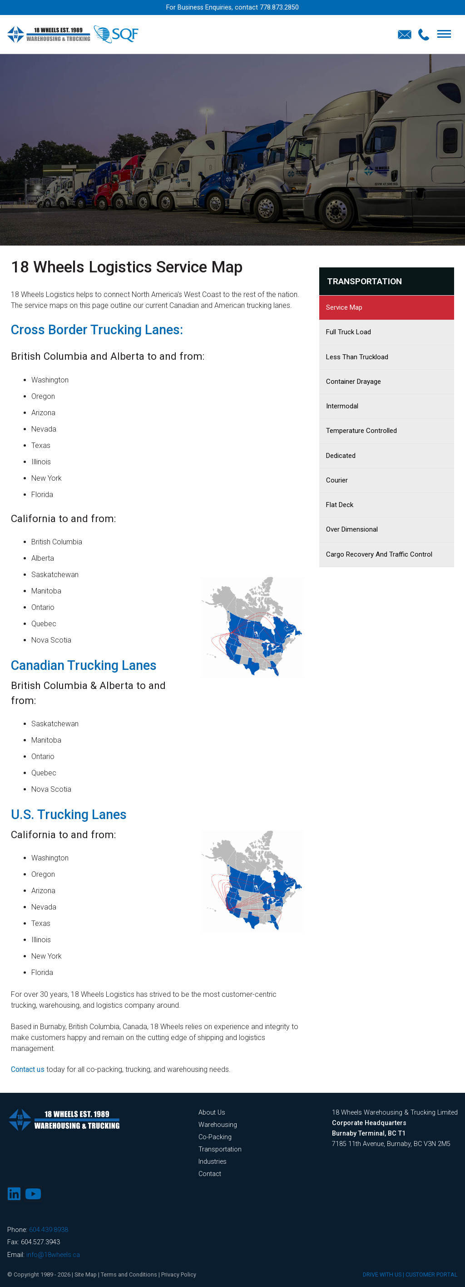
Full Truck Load (348, 332)
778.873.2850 (279, 7)
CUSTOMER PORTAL (432, 1274)
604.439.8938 (48, 1230)
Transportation (364, 281)
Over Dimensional (352, 529)
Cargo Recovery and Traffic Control (379, 554)
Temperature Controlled (361, 431)
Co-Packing (215, 1137)
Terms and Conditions (129, 1274)
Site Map (85, 1274)
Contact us (28, 1069)
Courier (337, 480)
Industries (212, 1162)
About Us (211, 1112)
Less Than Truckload (357, 357)
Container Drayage (353, 381)
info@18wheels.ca (53, 1255)
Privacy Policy (180, 1274)
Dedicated (341, 456)
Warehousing (217, 1125)
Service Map (344, 307)
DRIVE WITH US (382, 1274)
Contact (209, 1174)
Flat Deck (339, 505)
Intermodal (342, 406)
